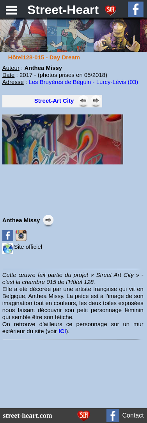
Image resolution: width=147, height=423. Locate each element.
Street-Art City (54, 100)
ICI (62, 331)
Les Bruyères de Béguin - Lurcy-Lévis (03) (83, 82)
